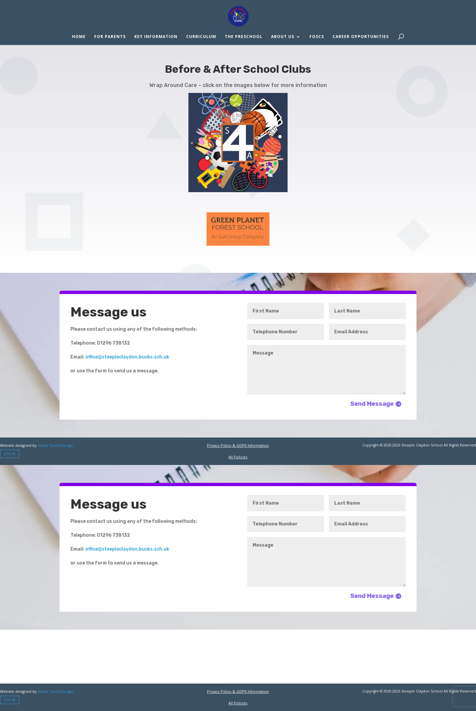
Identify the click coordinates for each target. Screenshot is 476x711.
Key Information (156, 36)
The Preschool (243, 36)
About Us (282, 36)
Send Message (372, 403)
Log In (10, 453)
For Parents (110, 36)
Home (79, 36)
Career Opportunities (361, 36)
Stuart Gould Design (55, 445)
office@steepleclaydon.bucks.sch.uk (127, 357)
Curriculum (201, 36)
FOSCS (316, 36)
